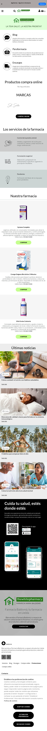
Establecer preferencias (23, 715)
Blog (10, 663)
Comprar (23, 242)
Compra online (23, 116)
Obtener (42, 4)
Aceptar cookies (23, 707)
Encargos (16, 663)
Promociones (36, 663)
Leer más (4, 384)
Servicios (5, 663)
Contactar (23, 626)
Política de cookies (10, 701)
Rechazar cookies (23, 724)
